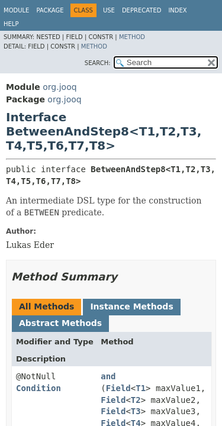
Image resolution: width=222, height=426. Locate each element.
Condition (38, 388)
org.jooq (59, 87)
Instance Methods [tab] (131, 306)
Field (118, 388)
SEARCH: (98, 63)
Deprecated (142, 10)
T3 (136, 411)
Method (132, 37)
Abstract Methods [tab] (60, 323)
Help (11, 24)
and (108, 376)
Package (49, 10)
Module (16, 10)
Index (177, 10)
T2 (136, 400)
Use (109, 10)
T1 (141, 388)
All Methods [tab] (46, 306)
